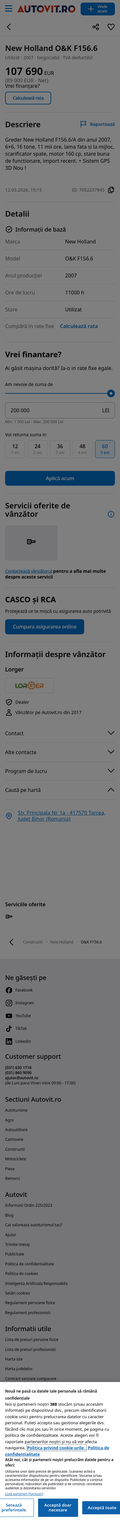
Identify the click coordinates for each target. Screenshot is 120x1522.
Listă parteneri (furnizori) (24, 1494)
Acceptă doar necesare (58, 1507)
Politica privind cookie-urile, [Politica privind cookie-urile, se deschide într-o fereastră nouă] (56, 1448)
